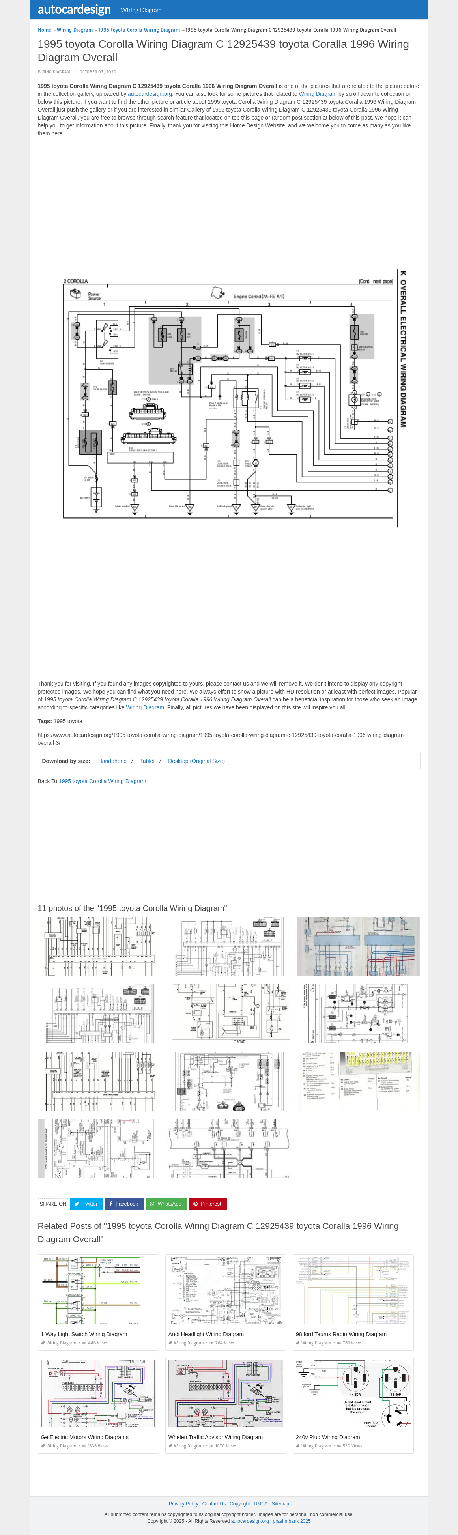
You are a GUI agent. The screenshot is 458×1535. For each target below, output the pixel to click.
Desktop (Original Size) (196, 761)
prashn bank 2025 (292, 1521)
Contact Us (214, 1504)
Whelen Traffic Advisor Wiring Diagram (215, 1437)
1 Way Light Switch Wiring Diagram (84, 1334)
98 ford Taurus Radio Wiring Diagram (341, 1334)
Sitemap (280, 1504)
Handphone (112, 761)
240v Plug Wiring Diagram (328, 1437)
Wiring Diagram (141, 9)
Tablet (147, 761)
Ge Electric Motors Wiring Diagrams (85, 1437)
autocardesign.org (150, 94)
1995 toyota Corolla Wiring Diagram (102, 781)
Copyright (240, 1504)
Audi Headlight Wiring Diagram (206, 1334)
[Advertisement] (229, 198)
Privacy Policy (183, 1504)
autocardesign (74, 9)
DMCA (261, 1504)
